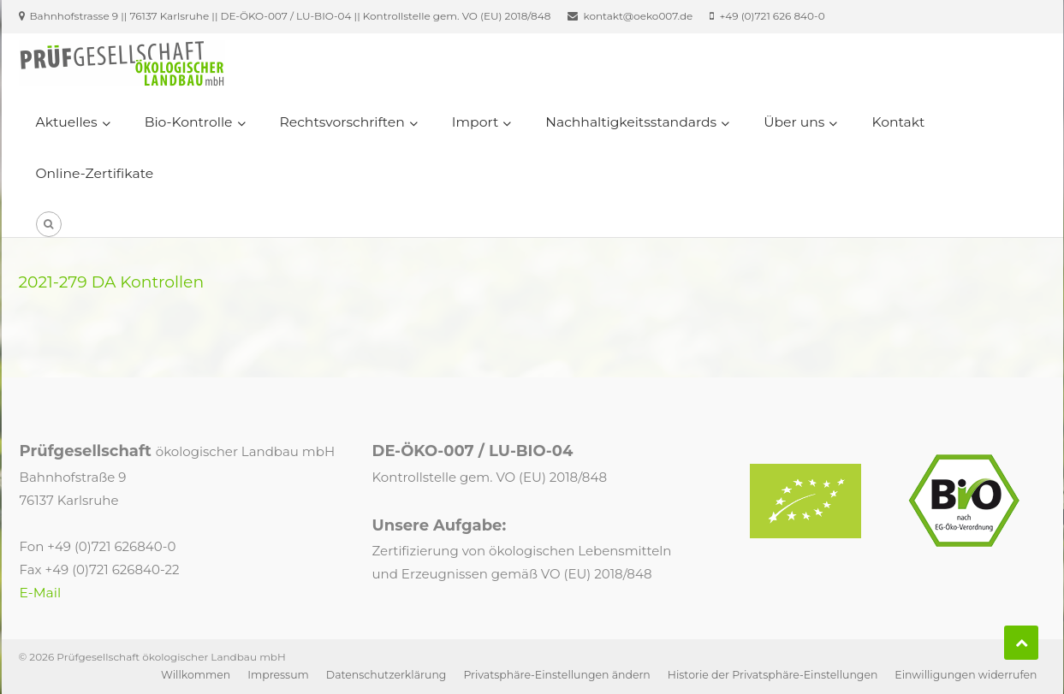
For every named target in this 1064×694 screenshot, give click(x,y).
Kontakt (897, 122)
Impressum (278, 674)
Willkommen (195, 674)
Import (475, 122)
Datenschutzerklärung (386, 674)
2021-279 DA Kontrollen (112, 282)
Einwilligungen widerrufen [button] (966, 674)
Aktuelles (67, 122)
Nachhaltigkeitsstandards (630, 122)
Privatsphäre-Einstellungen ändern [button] (556, 674)
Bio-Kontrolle (189, 122)
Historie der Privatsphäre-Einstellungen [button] (773, 674)
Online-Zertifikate (95, 173)
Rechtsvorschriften (342, 122)
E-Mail (41, 592)
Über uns (794, 122)
